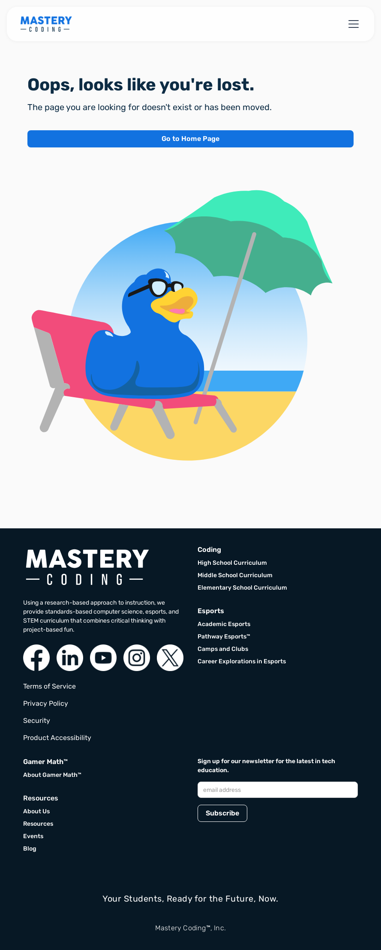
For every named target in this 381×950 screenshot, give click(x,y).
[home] (46, 24)
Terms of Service (49, 686)
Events (33, 836)
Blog (29, 848)
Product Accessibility (57, 738)
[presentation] (263, 849)
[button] (351, 24)
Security (36, 720)
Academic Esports (224, 624)
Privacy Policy (45, 703)
